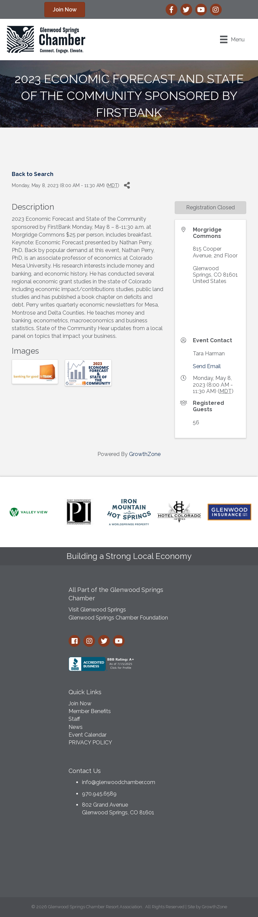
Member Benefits (90, 711)
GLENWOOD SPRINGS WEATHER (129, 858)
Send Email (207, 366)
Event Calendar (87, 735)
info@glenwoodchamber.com (118, 782)
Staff (74, 719)
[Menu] (232, 39)
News (76, 727)
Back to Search (32, 174)
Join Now (80, 703)
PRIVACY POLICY (90, 742)
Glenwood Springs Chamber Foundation (118, 617)
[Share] (126, 185)
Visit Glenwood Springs (97, 609)
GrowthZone (145, 454)
